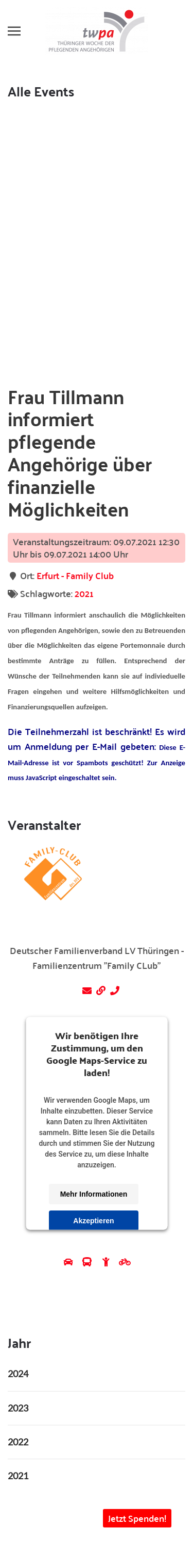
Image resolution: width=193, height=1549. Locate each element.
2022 (18, 1441)
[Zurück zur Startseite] (96, 30)
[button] (14, 30)
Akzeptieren (93, 1221)
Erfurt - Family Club (75, 575)
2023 (18, 1408)
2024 (18, 1373)
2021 (84, 593)
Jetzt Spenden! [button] (137, 1518)
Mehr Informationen (93, 1194)
